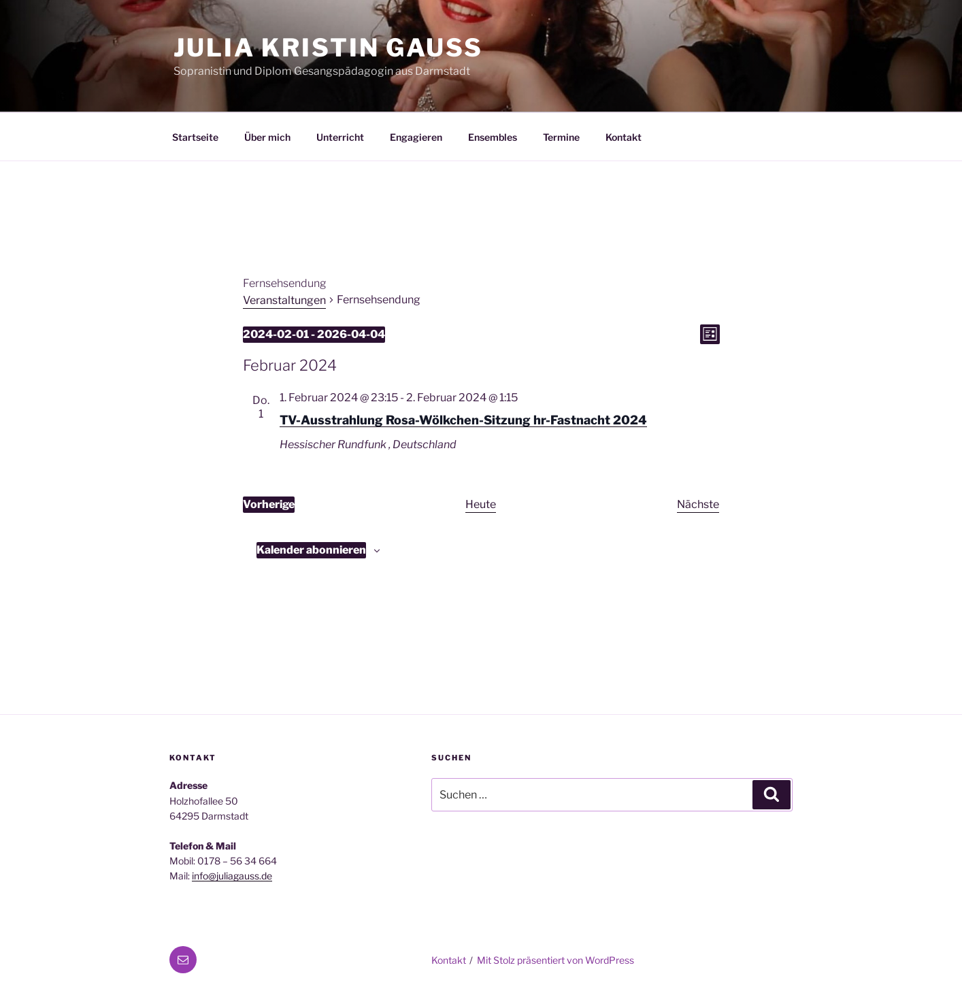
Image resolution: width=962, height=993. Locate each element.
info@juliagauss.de (232, 875)
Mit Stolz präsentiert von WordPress (555, 960)
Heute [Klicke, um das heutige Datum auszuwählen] (480, 504)
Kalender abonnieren (311, 549)
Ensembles (492, 137)
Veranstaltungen (284, 300)
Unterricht (340, 137)
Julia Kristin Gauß (328, 48)
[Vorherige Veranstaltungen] (269, 504)
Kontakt (624, 137)
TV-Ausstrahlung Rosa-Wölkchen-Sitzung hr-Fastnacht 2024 (463, 420)
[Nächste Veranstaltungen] (698, 504)
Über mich (267, 137)
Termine (561, 137)
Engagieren (416, 137)
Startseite (195, 137)
